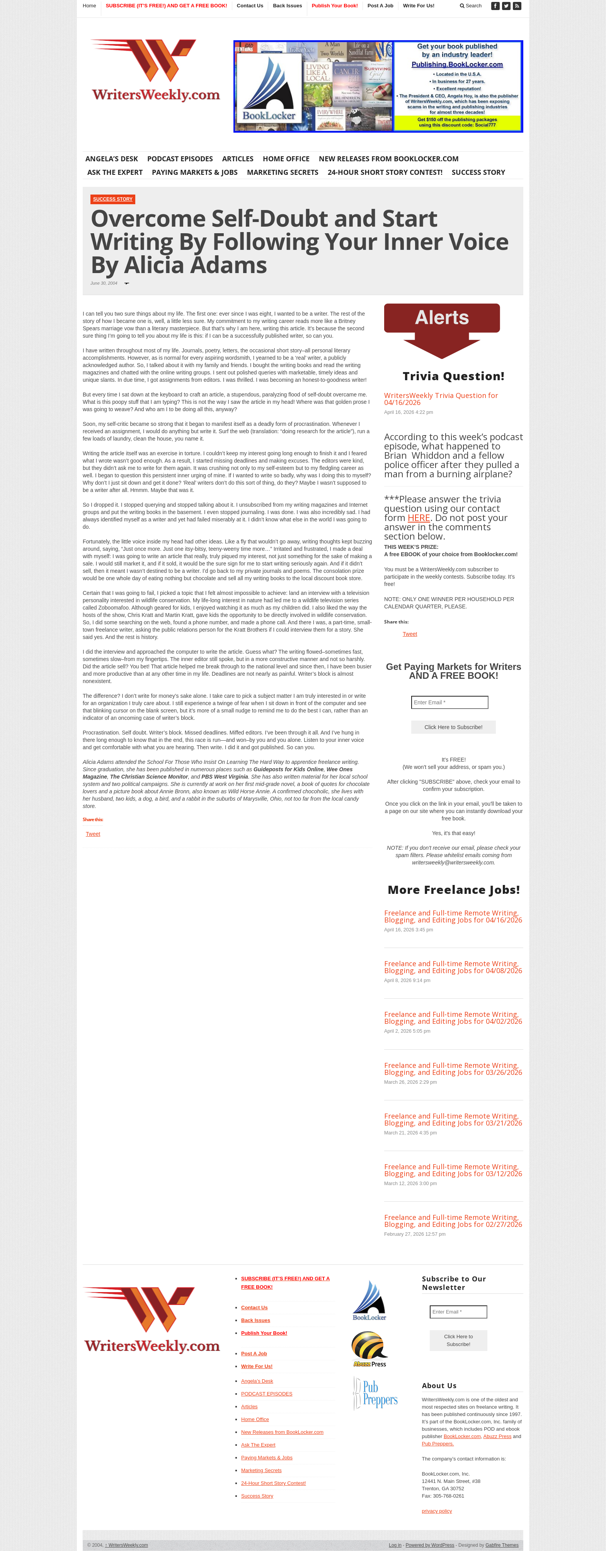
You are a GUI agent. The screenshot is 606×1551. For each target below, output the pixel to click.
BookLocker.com (462, 1436)
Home (89, 6)
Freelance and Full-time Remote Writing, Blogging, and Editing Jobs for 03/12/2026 (453, 1170)
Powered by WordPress (430, 1545)
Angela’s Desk (111, 158)
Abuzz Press (497, 1436)
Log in (395, 1545)
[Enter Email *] (450, 702)
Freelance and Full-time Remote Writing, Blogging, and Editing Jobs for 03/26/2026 (453, 1069)
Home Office (286, 158)
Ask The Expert (115, 172)
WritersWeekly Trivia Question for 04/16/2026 (441, 399)
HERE (419, 517)
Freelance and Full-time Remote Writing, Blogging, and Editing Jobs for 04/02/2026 (453, 1018)
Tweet (93, 834)
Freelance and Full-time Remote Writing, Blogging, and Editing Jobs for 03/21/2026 (453, 1119)
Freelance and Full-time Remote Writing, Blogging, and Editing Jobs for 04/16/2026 (453, 916)
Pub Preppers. (438, 1444)
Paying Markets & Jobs (195, 172)
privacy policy (437, 1511)
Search (471, 6)
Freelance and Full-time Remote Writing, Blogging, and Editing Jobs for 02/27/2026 (453, 1221)
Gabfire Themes (502, 1545)
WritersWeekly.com (126, 1545)
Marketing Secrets (282, 172)
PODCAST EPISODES (180, 158)
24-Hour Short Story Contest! (385, 172)
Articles (238, 158)
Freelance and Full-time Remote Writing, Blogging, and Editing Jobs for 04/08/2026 (453, 967)
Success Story (478, 172)
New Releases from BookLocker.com (389, 158)
